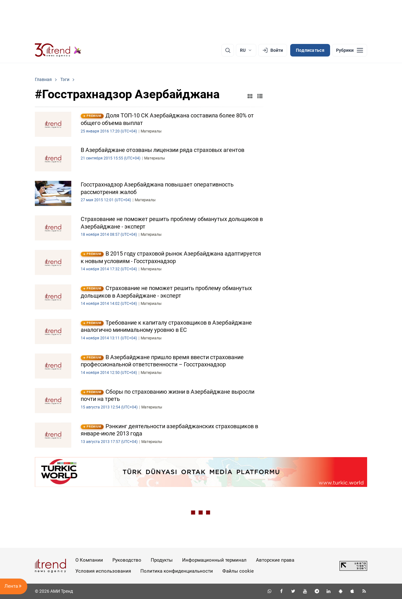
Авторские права (275, 560)
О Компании (89, 560)
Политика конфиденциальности (176, 571)
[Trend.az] (58, 50)
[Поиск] (227, 50)
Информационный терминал (214, 560)
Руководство (126, 560)
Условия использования (103, 571)
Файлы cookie (238, 571)
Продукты (162, 560)
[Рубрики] (349, 50)
